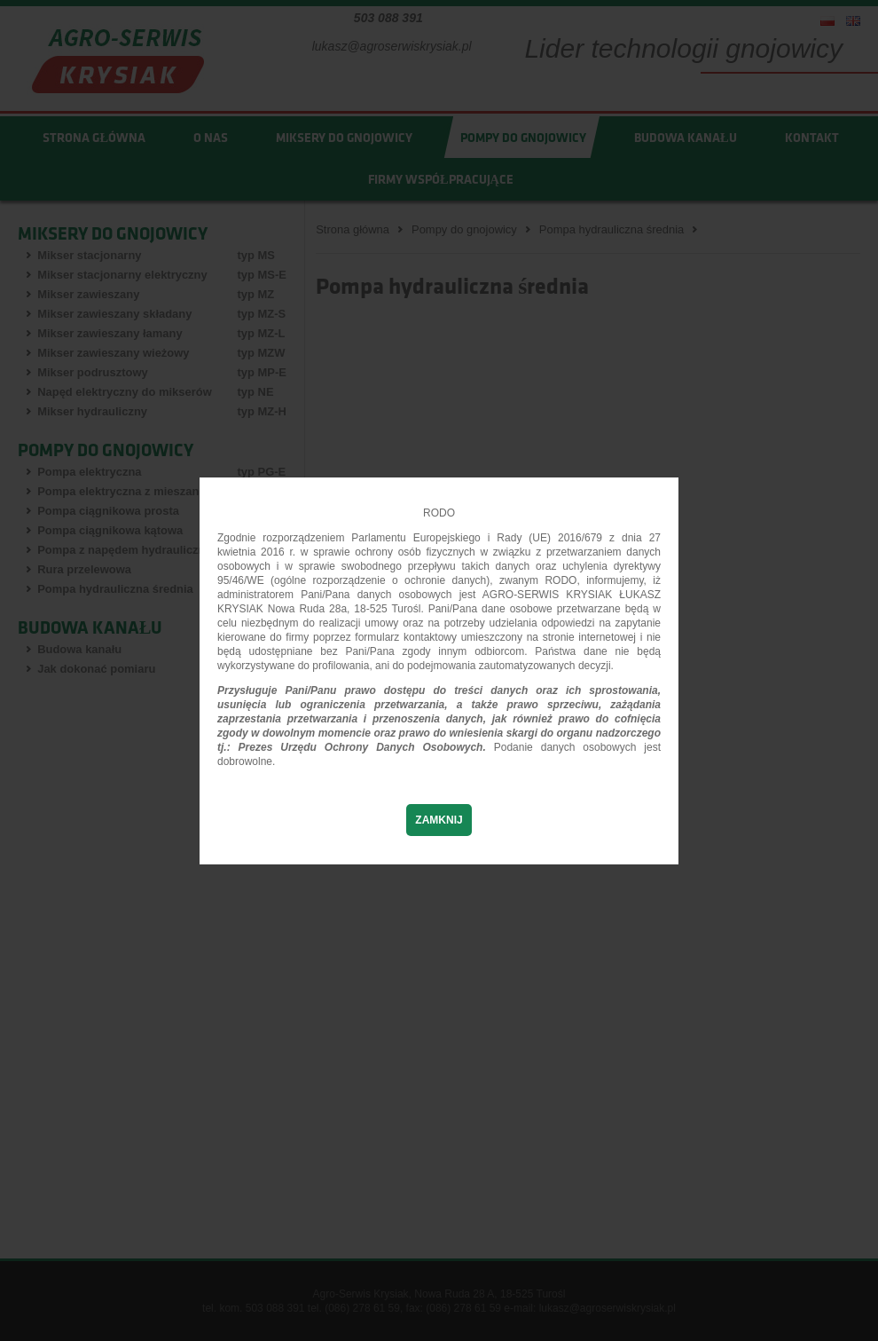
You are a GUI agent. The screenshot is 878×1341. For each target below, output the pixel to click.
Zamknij (438, 820)
